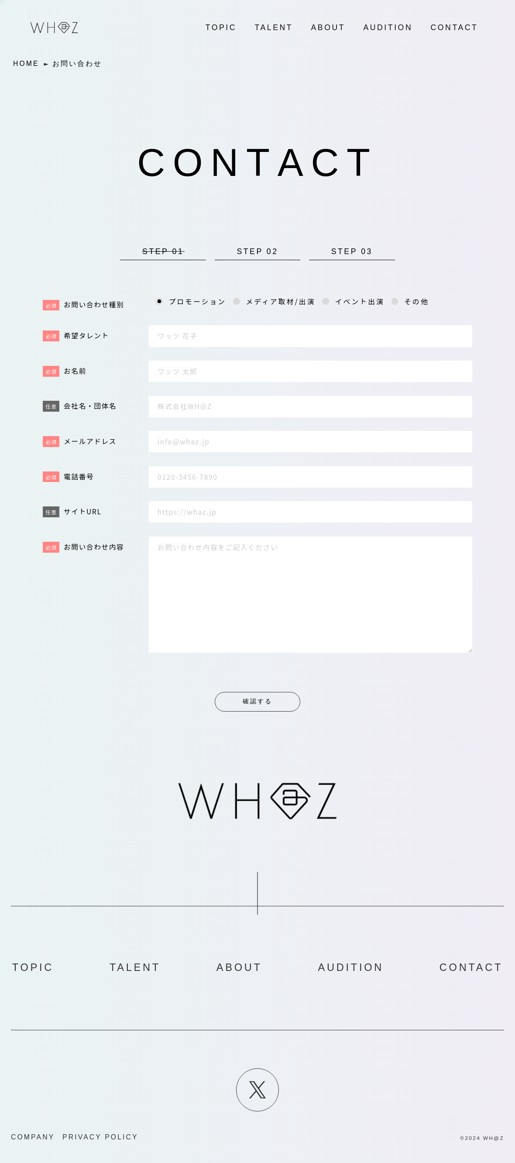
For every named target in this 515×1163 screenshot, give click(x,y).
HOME (26, 63)
